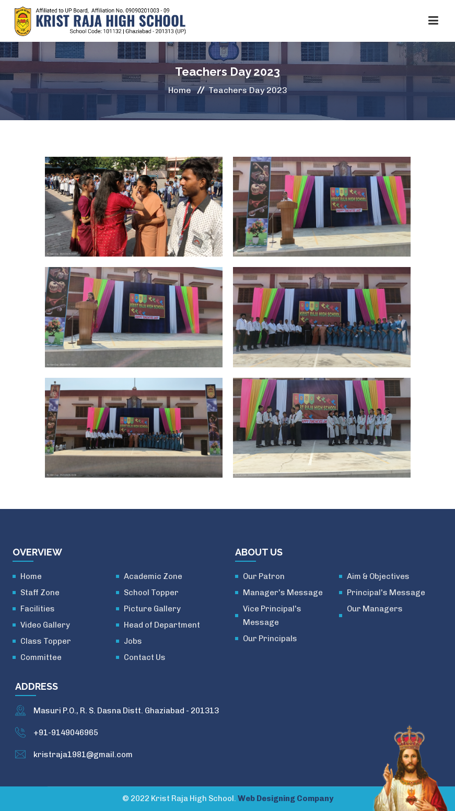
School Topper (151, 592)
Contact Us (145, 657)
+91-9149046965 (65, 732)
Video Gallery (45, 625)
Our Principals (270, 638)
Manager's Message (283, 592)
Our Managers (375, 608)
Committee (41, 657)
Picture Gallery (152, 608)
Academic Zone (153, 576)
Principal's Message (386, 592)
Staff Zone (40, 592)
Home (179, 90)
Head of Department (162, 625)
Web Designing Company (285, 798)
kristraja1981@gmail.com (83, 754)
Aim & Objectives (378, 576)
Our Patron (264, 576)
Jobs (133, 641)
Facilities (37, 608)
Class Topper (45, 641)
